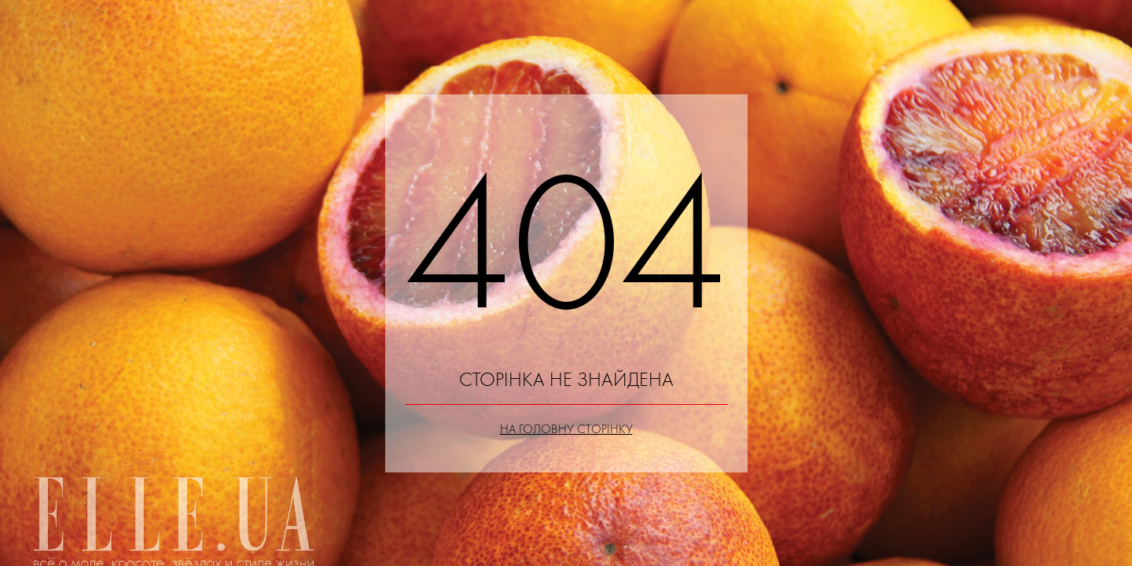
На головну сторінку (566, 429)
